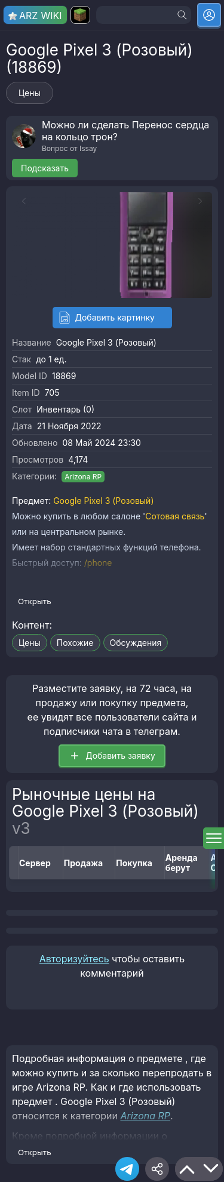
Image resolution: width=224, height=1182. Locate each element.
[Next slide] (203, 201)
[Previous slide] (21, 201)
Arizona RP (83, 476)
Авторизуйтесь (74, 959)
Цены (30, 93)
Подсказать (45, 168)
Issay (88, 148)
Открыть (34, 601)
